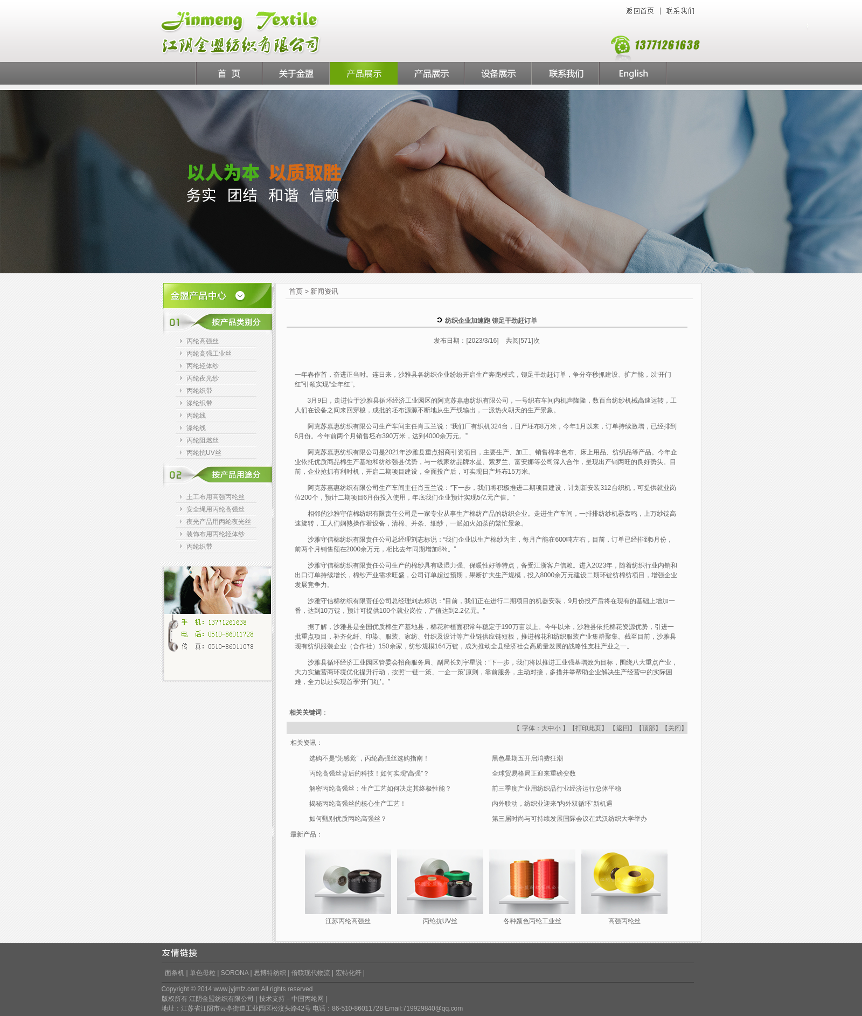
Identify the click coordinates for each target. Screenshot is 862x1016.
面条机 (174, 973)
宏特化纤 (349, 973)
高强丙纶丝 (624, 921)
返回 (622, 728)
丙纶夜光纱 (202, 378)
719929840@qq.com (433, 1008)
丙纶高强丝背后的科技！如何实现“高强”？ (369, 773)
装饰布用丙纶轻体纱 (215, 534)
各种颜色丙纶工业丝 (532, 921)
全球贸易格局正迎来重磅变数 (534, 773)
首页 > (299, 291)
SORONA (234, 973)
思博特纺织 (271, 973)
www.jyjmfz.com (236, 989)
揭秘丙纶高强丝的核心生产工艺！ (357, 803)
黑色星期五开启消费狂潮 (527, 758)
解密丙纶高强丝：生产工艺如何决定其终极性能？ (380, 788)
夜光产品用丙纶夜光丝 (218, 522)
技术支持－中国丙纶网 (291, 999)
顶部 (648, 728)
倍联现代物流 (311, 973)
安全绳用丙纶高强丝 (215, 509)
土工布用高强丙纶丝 (215, 497)
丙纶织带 (199, 391)
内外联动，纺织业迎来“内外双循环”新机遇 (552, 803)
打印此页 (588, 728)
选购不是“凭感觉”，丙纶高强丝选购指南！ (369, 758)
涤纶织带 (199, 403)
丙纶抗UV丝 (203, 453)
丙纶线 (196, 415)
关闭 (674, 728)
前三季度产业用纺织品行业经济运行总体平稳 (556, 788)
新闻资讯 (324, 291)
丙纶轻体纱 (202, 366)
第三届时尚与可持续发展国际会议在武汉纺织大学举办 (569, 819)
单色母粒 (202, 973)
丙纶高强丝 (202, 341)
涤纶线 (196, 428)
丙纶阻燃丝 (202, 440)
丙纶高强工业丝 (209, 353)
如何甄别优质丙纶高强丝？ (348, 819)
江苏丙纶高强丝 (348, 921)
